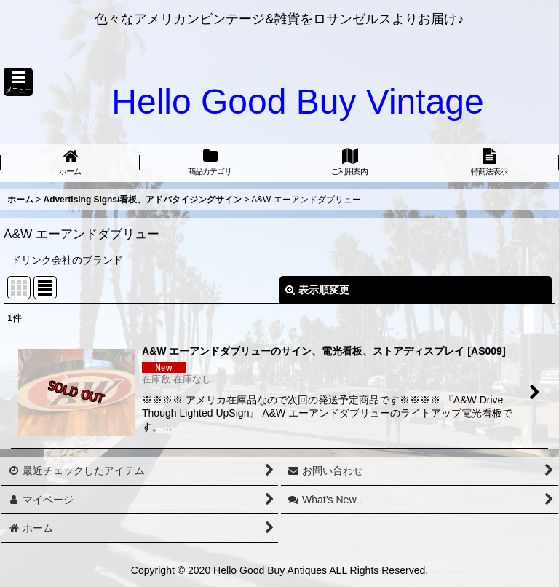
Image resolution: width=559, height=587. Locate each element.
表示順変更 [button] (317, 290)
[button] (18, 82)
